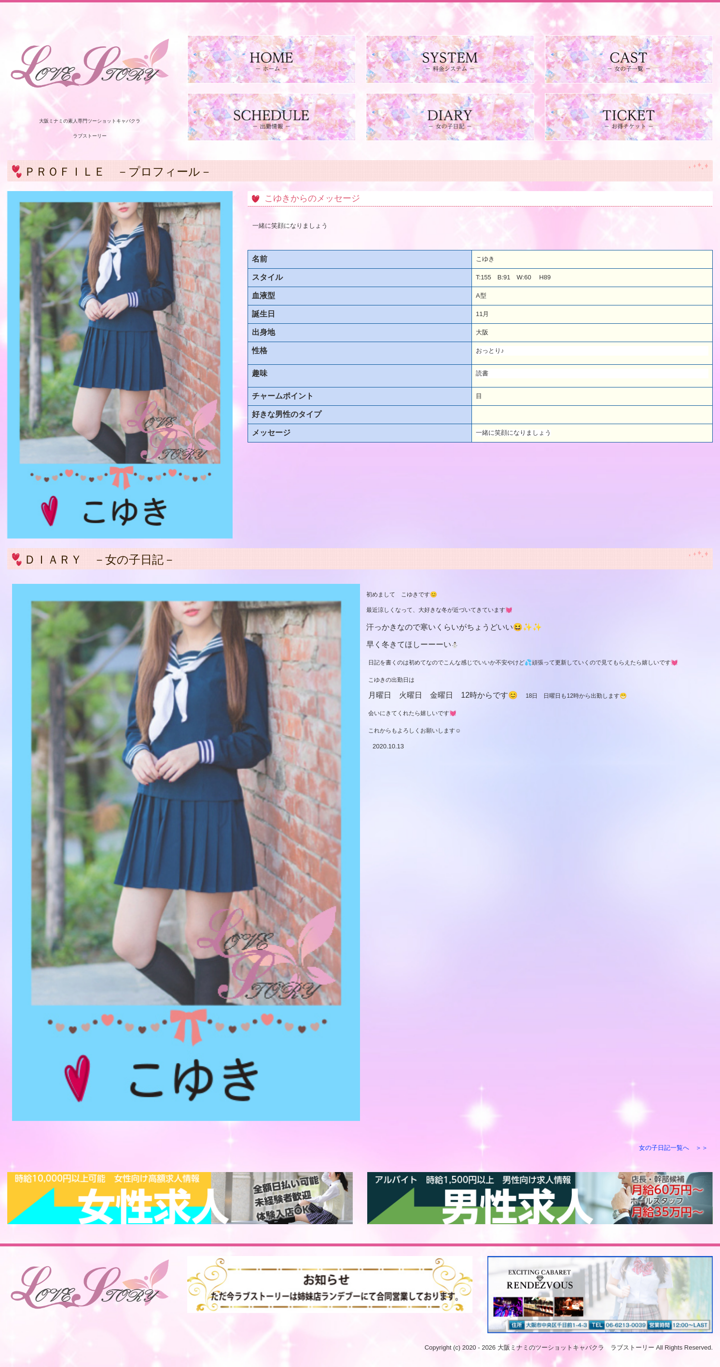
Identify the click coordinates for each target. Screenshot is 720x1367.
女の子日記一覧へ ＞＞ (673, 1147)
